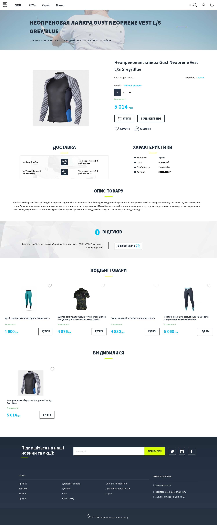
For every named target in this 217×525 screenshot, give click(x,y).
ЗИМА (18, 5)
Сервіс (46, 5)
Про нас (23, 483)
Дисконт (66, 488)
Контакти (23, 488)
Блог (64, 493)
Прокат (60, 5)
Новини (23, 493)
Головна (35, 40)
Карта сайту (68, 498)
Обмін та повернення (116, 483)
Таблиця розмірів (133, 85)
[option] (60, 98)
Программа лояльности (118, 488)
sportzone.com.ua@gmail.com (171, 491)
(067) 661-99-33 (163, 485)
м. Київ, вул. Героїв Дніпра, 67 (170, 496)
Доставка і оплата (71, 483)
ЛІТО (32, 5)
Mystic (201, 77)
